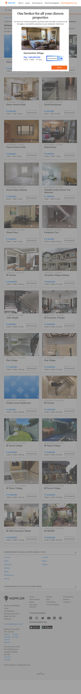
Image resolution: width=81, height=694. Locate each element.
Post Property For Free (69, 3)
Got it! (59, 68)
